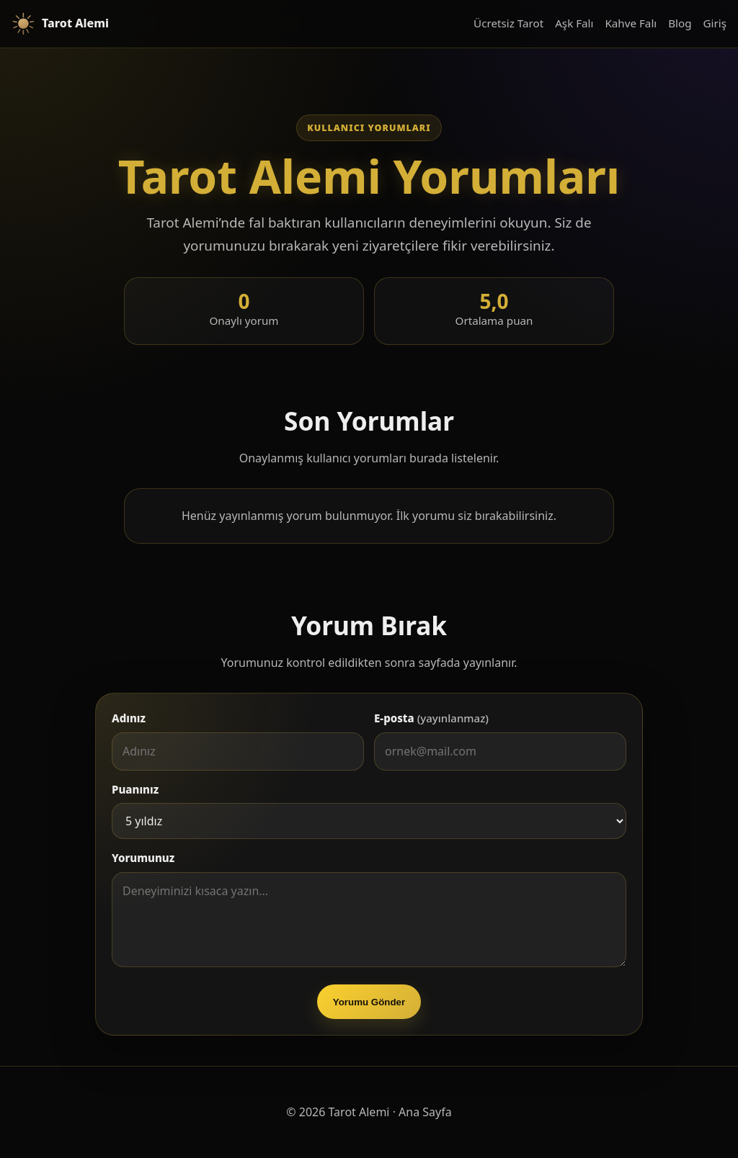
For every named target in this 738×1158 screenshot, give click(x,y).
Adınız (129, 718)
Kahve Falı (631, 23)
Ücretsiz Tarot (508, 23)
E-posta (431, 718)
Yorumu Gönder (369, 1002)
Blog (679, 23)
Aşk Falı (574, 23)
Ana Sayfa (425, 1112)
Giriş (714, 23)
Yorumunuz (143, 857)
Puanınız (135, 789)
